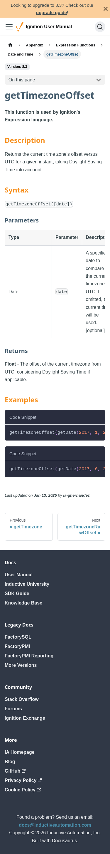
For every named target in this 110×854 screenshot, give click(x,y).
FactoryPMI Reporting (29, 655)
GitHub (15, 770)
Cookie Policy (23, 789)
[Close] (105, 9)
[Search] (100, 26)
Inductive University (27, 584)
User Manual (19, 574)
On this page (22, 79)
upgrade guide (51, 12)
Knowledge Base (23, 602)
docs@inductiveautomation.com (55, 825)
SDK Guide (17, 593)
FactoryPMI (17, 646)
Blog (10, 761)
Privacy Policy (23, 780)
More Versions (21, 665)
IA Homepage (20, 752)
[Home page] (10, 44)
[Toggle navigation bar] (9, 26)
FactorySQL (18, 636)
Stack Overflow (22, 699)
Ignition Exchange (25, 718)
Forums (13, 708)
